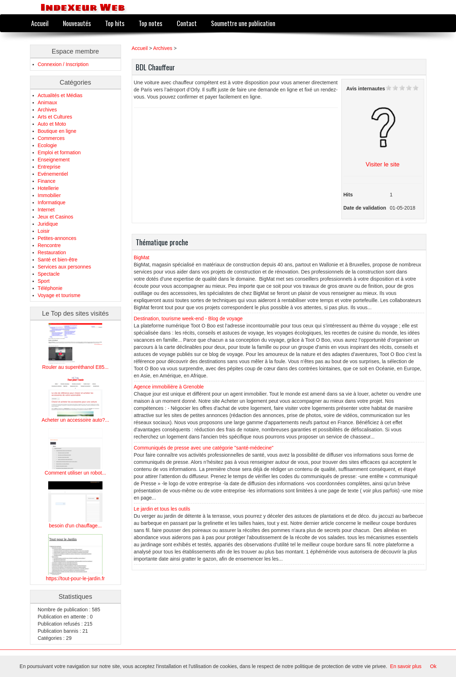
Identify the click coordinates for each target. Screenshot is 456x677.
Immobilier (49, 195)
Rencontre (49, 245)
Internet (46, 209)
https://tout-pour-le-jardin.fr (75, 578)
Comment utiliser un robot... (75, 473)
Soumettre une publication (243, 23)
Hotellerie (48, 188)
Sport (44, 281)
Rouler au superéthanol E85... (75, 367)
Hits (348, 194)
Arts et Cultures (55, 117)
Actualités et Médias (60, 95)
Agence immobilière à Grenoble (169, 387)
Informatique (52, 202)
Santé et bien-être (57, 259)
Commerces (51, 138)
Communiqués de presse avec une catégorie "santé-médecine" (204, 448)
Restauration (52, 252)
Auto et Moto (52, 124)
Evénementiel (53, 174)
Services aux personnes (64, 267)
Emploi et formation (59, 152)
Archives (47, 109)
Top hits (114, 23)
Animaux (47, 102)
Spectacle (49, 274)
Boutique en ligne (57, 131)
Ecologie (47, 145)
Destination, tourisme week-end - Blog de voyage (188, 318)
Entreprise (49, 167)
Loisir (44, 231)
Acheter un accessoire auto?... (75, 420)
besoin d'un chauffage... (75, 525)
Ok (433, 666)
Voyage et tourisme (59, 295)
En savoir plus (405, 666)
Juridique (48, 224)
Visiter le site (383, 164)
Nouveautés (77, 23)
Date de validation (365, 208)
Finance (47, 181)
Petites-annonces (57, 238)
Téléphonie (50, 288)
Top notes (150, 23)
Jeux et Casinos (56, 217)
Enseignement (54, 159)
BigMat (142, 257)
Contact (187, 23)
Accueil (40, 23)
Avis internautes (365, 88)
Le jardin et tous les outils (162, 509)
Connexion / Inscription (63, 64)
